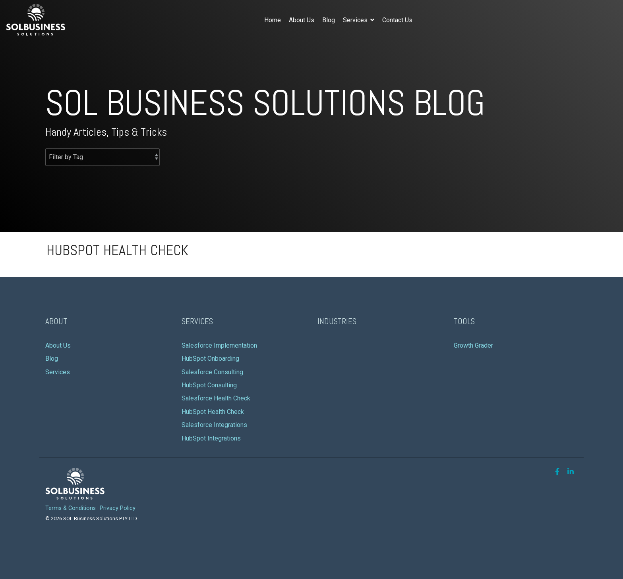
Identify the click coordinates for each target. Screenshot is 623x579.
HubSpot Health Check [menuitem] (213, 411)
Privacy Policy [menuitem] (117, 508)
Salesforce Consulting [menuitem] (212, 372)
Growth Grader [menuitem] (473, 345)
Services (356, 20)
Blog (328, 20)
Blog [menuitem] (51, 358)
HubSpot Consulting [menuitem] (209, 385)
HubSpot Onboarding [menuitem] (210, 358)
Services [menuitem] (57, 372)
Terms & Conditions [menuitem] (70, 508)
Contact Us (397, 20)
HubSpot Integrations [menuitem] (211, 438)
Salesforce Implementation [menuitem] (219, 345)
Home (272, 20)
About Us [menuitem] (58, 345)
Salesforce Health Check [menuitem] (216, 398)
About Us (301, 20)
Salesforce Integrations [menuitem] (214, 425)
